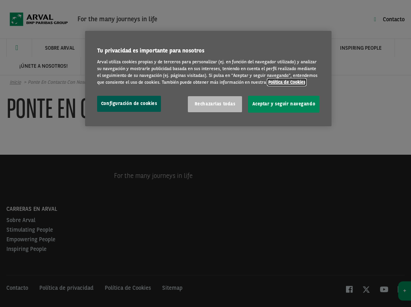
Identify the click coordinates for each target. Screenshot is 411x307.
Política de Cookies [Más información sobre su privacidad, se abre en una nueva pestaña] (286, 82)
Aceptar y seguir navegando (283, 104)
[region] (208, 79)
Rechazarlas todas (215, 104)
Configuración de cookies (129, 103)
